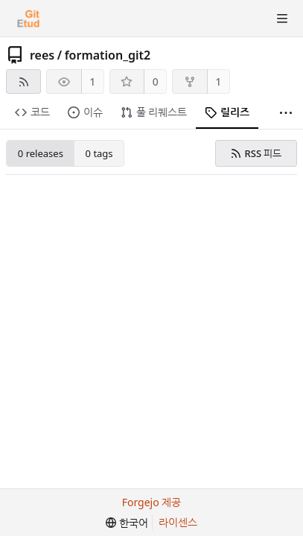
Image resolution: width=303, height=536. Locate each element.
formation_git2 (108, 55)
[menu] (127, 523)
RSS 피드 (255, 153)
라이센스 (178, 522)
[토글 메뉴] (282, 18)
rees (42, 55)
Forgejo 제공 (152, 502)
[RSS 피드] (23, 81)
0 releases (40, 153)
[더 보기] (286, 113)
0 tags (99, 153)
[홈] (28, 18)
